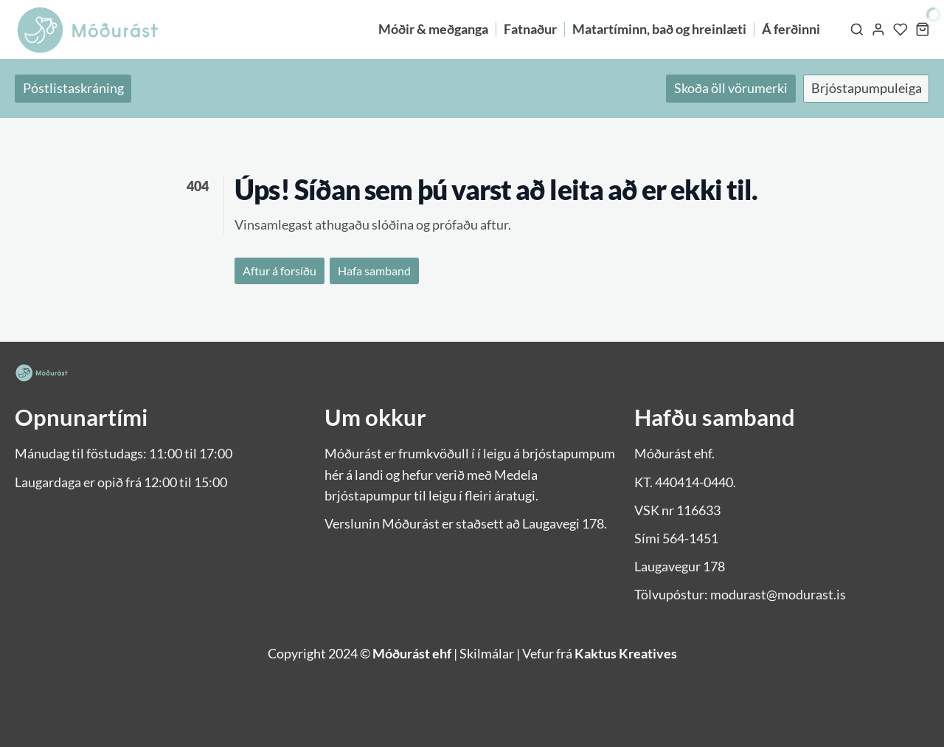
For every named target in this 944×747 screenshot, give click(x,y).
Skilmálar (486, 653)
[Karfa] (922, 29)
